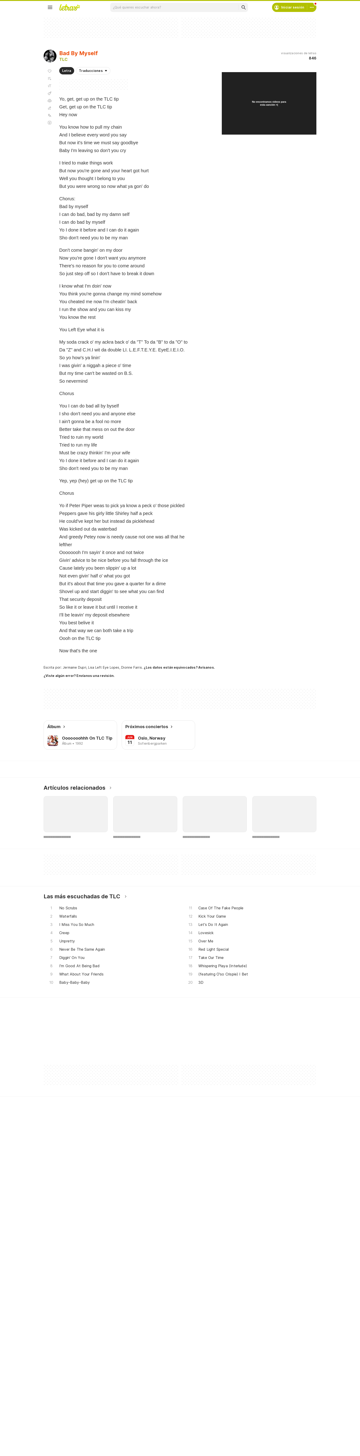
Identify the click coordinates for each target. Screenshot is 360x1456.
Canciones (57, 1347)
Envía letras (151, 1364)
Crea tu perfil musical (158, 1347)
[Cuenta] (311, 7)
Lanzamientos (60, 1389)
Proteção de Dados (250, 1364)
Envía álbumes (153, 1355)
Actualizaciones (61, 1380)
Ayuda (240, 1347)
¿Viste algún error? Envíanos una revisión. (79, 676)
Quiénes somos (247, 1372)
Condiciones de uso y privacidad (261, 1355)
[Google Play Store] (56, 1423)
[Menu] (50, 7)
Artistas (55, 1355)
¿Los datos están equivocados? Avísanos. (179, 667)
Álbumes (55, 1364)
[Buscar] (243, 7)
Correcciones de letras (160, 1372)
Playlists (55, 1372)
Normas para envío (249, 1380)
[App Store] (83, 1423)
